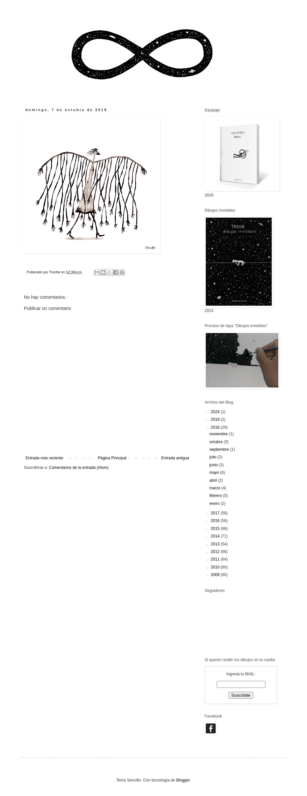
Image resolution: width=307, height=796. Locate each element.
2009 (216, 574)
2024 (216, 412)
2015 (216, 528)
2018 (216, 427)
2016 (216, 520)
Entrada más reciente (44, 458)
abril (213, 480)
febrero (216, 495)
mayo (214, 472)
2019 (216, 419)
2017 (216, 513)
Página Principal (112, 458)
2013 (216, 544)
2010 (216, 567)
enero (215, 503)
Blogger (183, 780)
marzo (215, 488)
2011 (216, 559)
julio (213, 457)
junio (214, 465)
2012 (216, 551)
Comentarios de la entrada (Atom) (79, 467)
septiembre (219, 449)
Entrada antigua (175, 458)
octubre (216, 442)
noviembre (219, 434)
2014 (216, 536)
